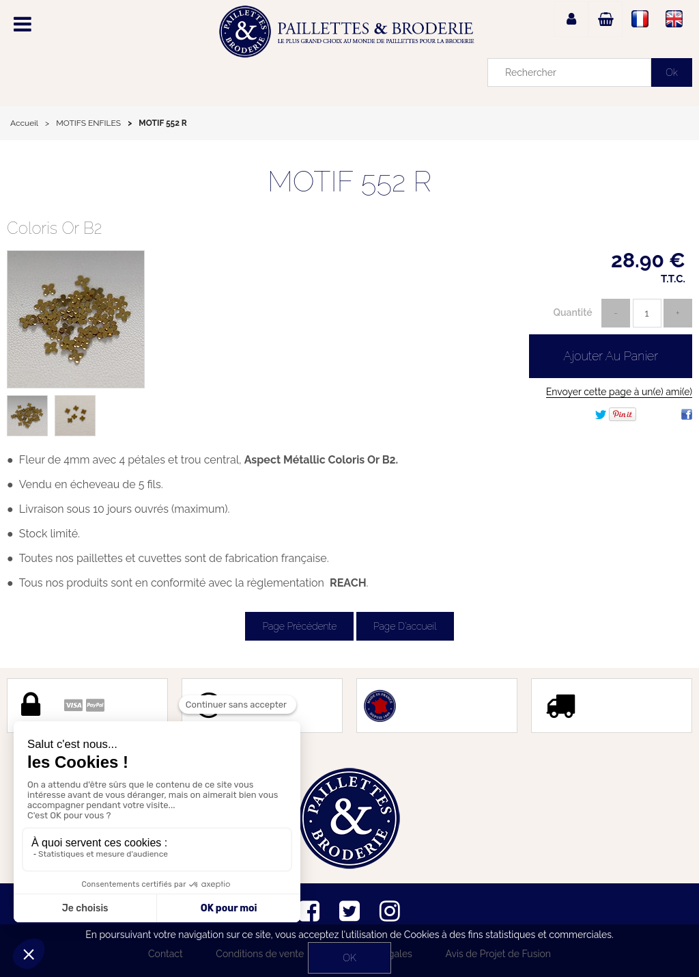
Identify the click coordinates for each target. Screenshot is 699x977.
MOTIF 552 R (350, 181)
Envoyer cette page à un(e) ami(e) (619, 391)
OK (349, 957)
